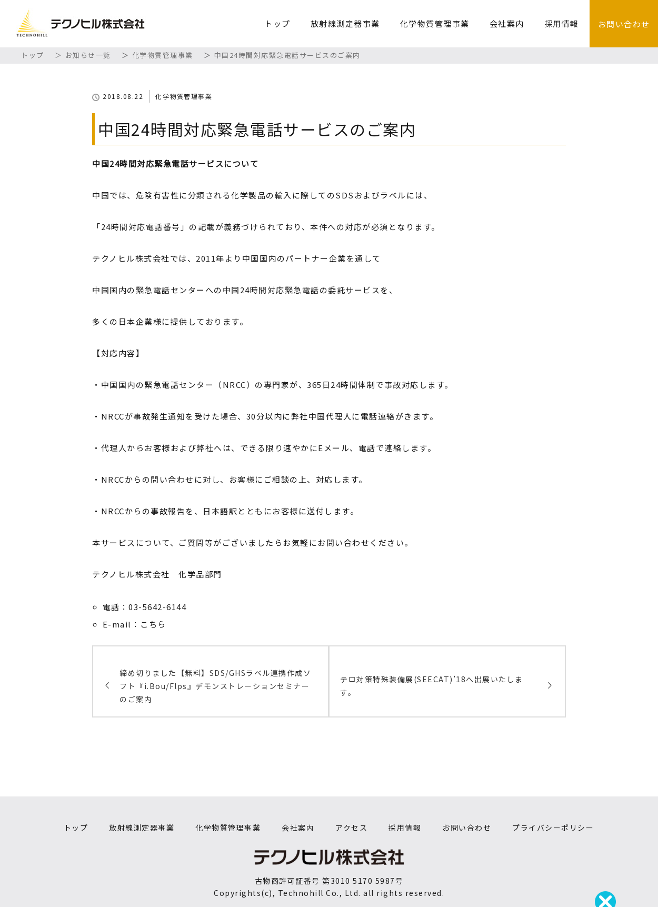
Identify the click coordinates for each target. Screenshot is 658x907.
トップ (277, 23)
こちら (153, 624)
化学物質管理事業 (435, 23)
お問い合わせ (624, 23)
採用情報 (561, 23)
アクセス (351, 827)
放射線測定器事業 (345, 23)
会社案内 (507, 23)
